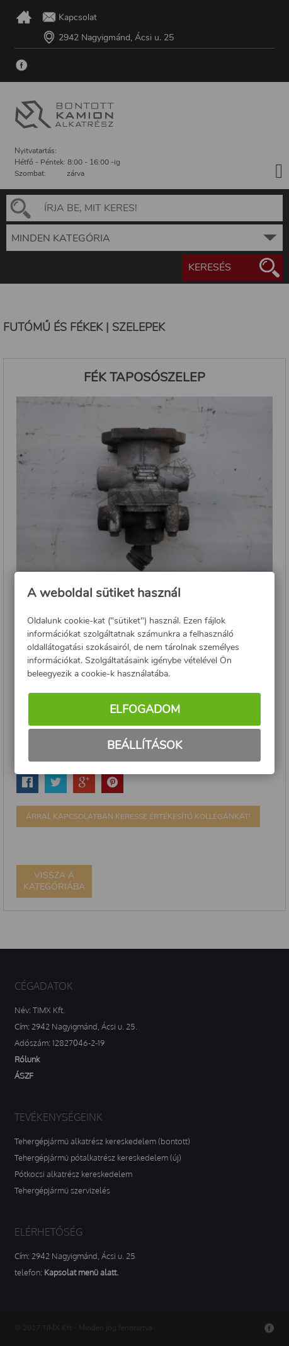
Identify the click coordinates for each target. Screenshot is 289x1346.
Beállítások (144, 745)
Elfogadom (145, 709)
